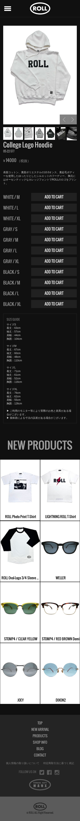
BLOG (40, 748)
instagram (57, 772)
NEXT (72, 119)
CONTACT (40, 755)
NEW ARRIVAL (40, 729)
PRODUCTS (40, 735)
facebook (49, 772)
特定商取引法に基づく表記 (58, 763)
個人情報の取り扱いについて (22, 763)
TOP (40, 723)
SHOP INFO (40, 742)
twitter (41, 772)
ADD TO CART (54, 197)
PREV (64, 119)
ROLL (40, 8)
